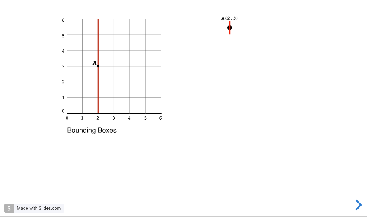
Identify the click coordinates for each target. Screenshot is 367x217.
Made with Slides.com (39, 208)
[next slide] (357, 205)
